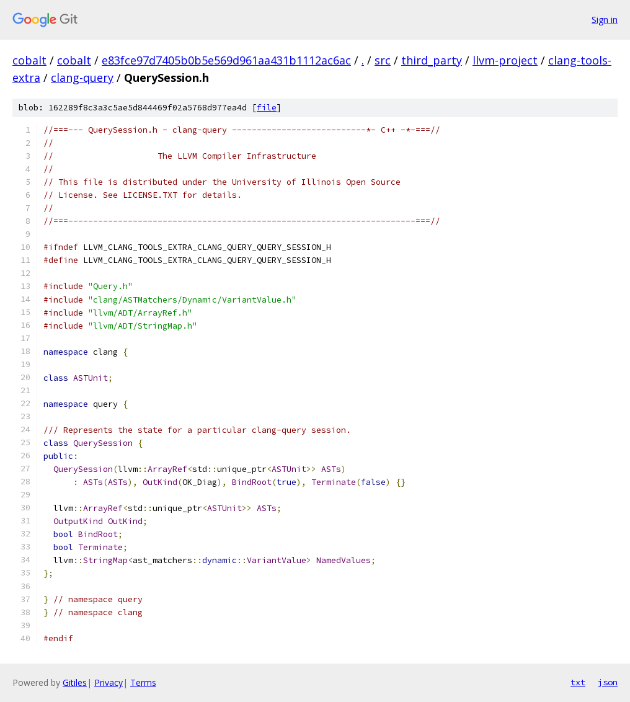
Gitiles (75, 682)
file (267, 107)
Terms (143, 682)
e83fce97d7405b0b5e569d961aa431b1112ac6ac (226, 60)
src (383, 60)
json (608, 682)
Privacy (108, 682)
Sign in (605, 19)
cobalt (29, 60)
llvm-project (505, 60)
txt (577, 682)
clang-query (82, 77)
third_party (431, 60)
